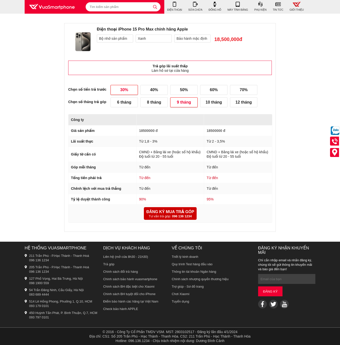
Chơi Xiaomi (180, 294)
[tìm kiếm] (155, 6)
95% (210, 199)
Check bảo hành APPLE (120, 309)
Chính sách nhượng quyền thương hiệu (200, 279)
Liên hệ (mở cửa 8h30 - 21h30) (125, 257)
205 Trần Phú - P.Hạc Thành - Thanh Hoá (59, 267)
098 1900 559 (39, 283)
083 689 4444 (39, 294)
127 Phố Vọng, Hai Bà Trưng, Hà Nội (56, 278)
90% (142, 199)
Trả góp (108, 264)
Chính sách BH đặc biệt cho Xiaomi (128, 286)
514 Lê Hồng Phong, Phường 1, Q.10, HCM (60, 301)
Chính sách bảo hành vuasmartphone (130, 279)
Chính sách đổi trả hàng (120, 271)
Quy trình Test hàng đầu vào (192, 264)
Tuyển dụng (180, 301)
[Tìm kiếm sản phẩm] (123, 6)
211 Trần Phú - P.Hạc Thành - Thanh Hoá (59, 256)
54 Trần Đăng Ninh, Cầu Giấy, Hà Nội (56, 290)
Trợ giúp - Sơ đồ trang (188, 286)
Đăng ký (270, 291)
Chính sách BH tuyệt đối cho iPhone (129, 294)
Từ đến (145, 178)
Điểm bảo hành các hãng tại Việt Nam (130, 301)
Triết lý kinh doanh (185, 257)
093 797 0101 (39, 317)
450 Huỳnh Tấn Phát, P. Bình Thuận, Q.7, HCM (63, 313)
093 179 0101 (39, 306)
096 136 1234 (182, 216)
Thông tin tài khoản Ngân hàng (194, 271)
